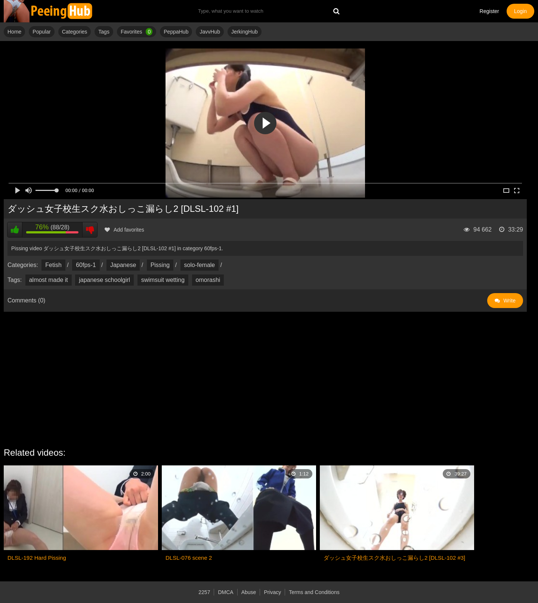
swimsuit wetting (163, 280)
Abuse (248, 592)
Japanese (123, 265)
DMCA (225, 592)
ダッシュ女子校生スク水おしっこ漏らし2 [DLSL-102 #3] (394, 558)
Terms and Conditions (314, 592)
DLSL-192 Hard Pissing (36, 558)
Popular (41, 32)
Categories (74, 32)
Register (489, 11)
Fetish (53, 265)
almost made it (48, 280)
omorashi (208, 280)
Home (14, 32)
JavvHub (210, 32)
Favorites (136, 31)
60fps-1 (86, 265)
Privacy (272, 592)
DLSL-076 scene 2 (189, 558)
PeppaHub (176, 32)
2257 (204, 592)
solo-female (199, 265)
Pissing (160, 265)
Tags (103, 32)
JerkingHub (244, 32)
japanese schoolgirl (104, 280)
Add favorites (124, 230)
